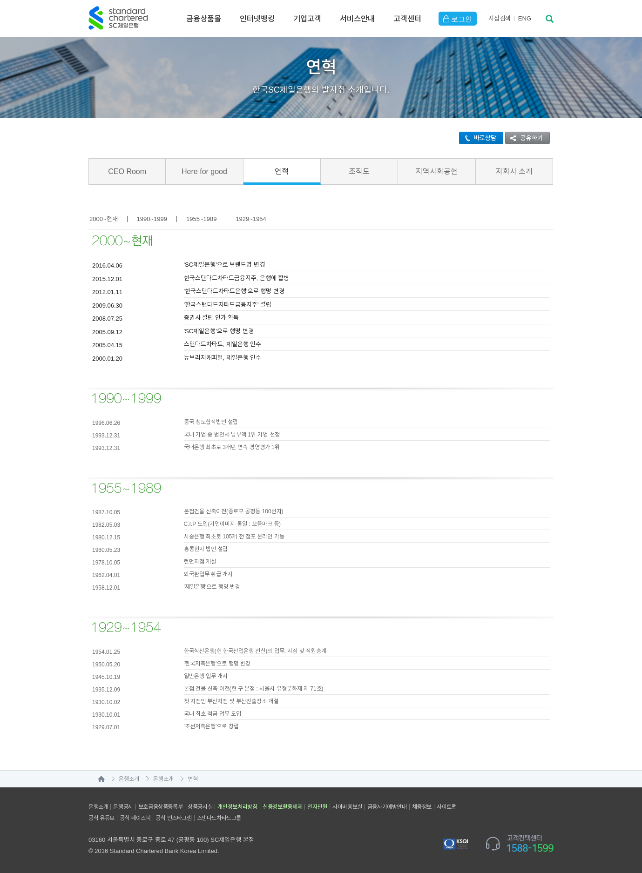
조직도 (359, 171)
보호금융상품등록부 (160, 807)
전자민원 (317, 807)
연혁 (282, 171)
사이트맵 (446, 807)
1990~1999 (152, 218)
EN (524, 18)
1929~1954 (251, 218)
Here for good (204, 171)
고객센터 (407, 18)
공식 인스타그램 (173, 818)
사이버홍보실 (347, 807)
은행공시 (123, 807)
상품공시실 (200, 807)
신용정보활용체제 (283, 807)
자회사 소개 (514, 171)
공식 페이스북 (135, 818)
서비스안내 (357, 18)
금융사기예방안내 (387, 807)
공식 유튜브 (101, 818)
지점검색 (499, 18)
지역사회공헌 (437, 171)
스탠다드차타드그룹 (219, 818)
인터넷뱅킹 (257, 18)
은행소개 (129, 779)
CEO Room (127, 171)
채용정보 (422, 807)
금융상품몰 (203, 18)
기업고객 (307, 18)
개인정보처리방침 (237, 807)
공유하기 (524, 138)
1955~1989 (201, 218)
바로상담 (478, 138)
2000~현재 (103, 218)
